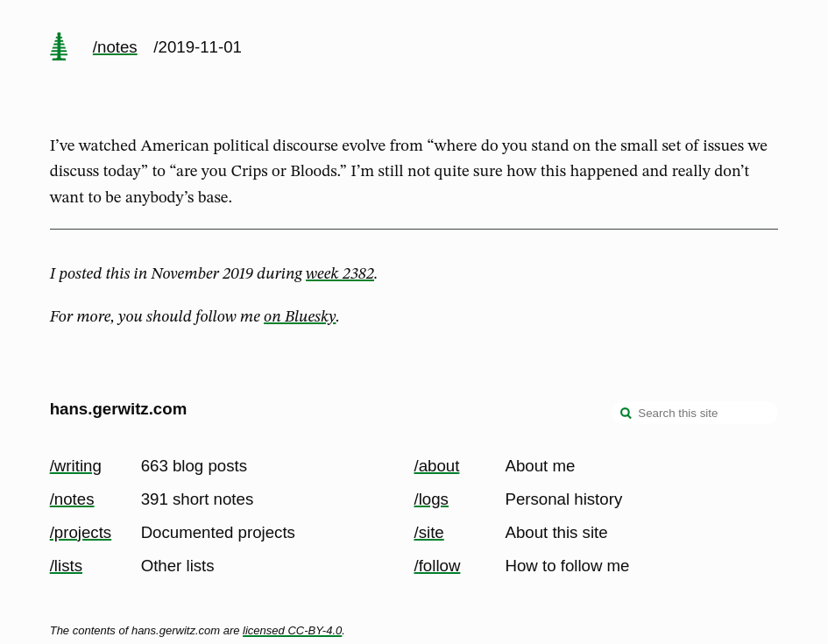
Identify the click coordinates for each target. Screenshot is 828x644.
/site (429, 532)
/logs (431, 499)
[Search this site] (695, 412)
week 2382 (340, 274)
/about (437, 465)
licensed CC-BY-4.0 (292, 630)
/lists (66, 565)
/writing (76, 465)
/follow (437, 565)
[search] (626, 414)
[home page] (59, 48)
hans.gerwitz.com (119, 409)
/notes (115, 47)
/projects (81, 532)
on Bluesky (300, 317)
